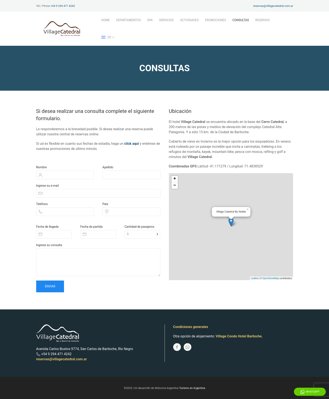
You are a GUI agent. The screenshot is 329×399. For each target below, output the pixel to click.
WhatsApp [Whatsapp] (309, 392)
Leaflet (254, 278)
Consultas (240, 20)
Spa (150, 20)
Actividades (189, 20)
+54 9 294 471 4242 (63, 5)
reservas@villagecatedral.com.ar (273, 5)
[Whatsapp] (187, 347)
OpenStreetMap (270, 278)
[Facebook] (177, 347)
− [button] (174, 185)
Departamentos (128, 20)
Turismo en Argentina (192, 388)
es (108, 37)
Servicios (166, 20)
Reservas (262, 20)
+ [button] (174, 179)
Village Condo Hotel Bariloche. (239, 336)
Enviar (50, 286)
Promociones (215, 20)
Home (105, 20)
